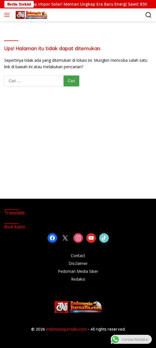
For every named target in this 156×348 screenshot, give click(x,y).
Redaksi (78, 279)
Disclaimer (78, 263)
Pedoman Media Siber (78, 271)
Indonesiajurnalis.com (67, 329)
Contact (78, 255)
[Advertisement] (78, 148)
